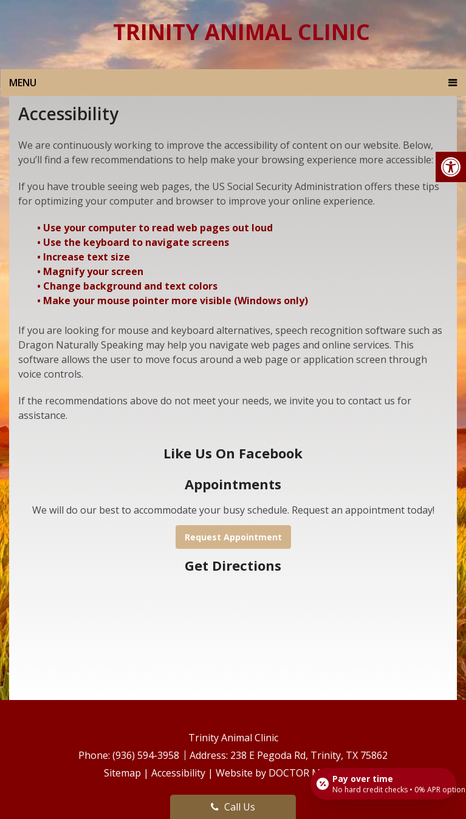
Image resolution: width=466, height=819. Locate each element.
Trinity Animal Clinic (241, 32)
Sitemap (122, 773)
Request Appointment (233, 537)
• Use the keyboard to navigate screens (134, 242)
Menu (22, 82)
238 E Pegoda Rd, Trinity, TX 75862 (309, 755)
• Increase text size (84, 256)
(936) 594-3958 (147, 755)
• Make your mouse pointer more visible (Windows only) (172, 300)
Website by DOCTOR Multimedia (289, 773)
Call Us (233, 807)
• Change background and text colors (128, 286)
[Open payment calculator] (383, 784)
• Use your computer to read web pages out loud (156, 227)
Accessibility (178, 773)
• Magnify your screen (91, 271)
